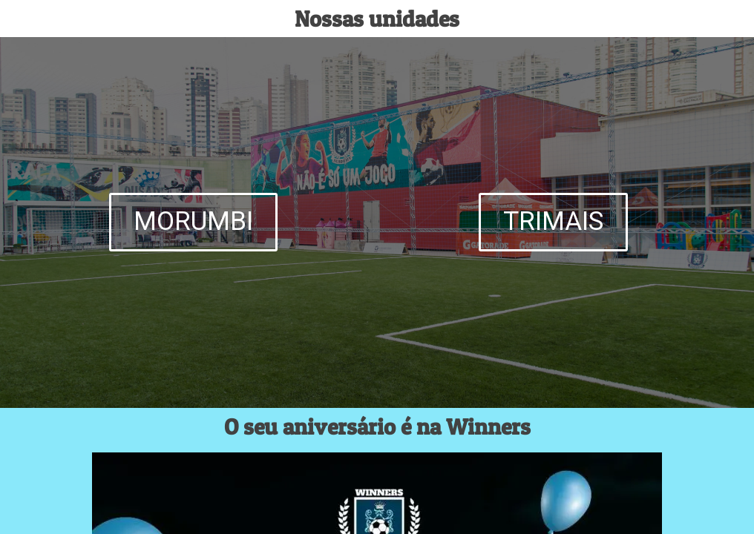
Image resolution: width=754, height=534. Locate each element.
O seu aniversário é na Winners (377, 426)
